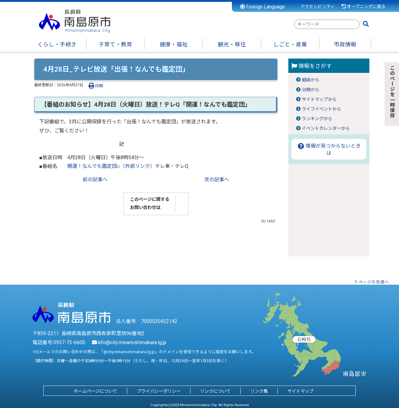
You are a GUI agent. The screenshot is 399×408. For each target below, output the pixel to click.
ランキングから (317, 118)
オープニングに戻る (363, 6)
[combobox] (326, 24)
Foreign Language (262, 7)
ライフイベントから (321, 109)
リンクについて (215, 391)
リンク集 (259, 391)
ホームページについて (95, 391)
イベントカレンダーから (326, 128)
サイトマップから (319, 99)
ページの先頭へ (373, 282)
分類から (310, 90)
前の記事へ (95, 180)
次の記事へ (216, 180)
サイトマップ (300, 391)
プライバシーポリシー (158, 391)
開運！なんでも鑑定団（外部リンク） (111, 166)
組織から (310, 80)
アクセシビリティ (317, 6)
